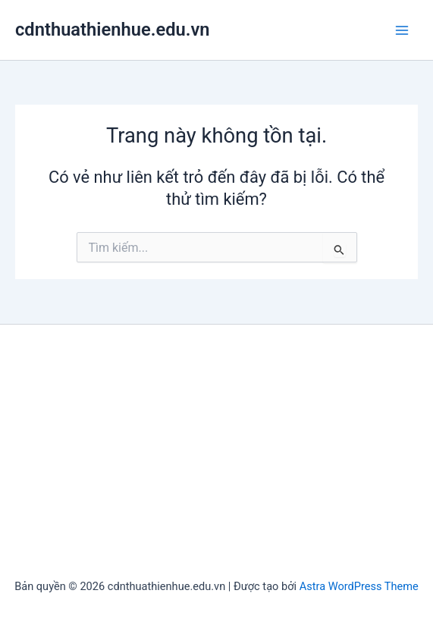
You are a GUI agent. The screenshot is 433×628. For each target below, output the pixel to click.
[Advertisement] (216, 453)
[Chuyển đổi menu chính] (402, 30)
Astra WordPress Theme (359, 586)
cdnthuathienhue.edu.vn (112, 29)
